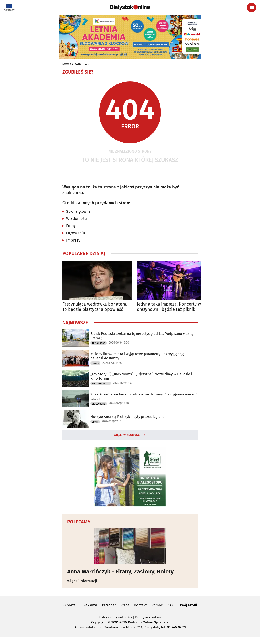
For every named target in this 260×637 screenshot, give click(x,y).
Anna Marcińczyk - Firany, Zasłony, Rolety (120, 571)
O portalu (71, 605)
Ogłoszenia (75, 233)
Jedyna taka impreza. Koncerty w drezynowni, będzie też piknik (169, 307)
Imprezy (73, 240)
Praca (124, 605)
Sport (95, 422)
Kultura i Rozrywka (101, 383)
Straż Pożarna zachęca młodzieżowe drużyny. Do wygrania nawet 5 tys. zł (144, 396)
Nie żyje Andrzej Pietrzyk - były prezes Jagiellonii (129, 417)
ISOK (171, 605)
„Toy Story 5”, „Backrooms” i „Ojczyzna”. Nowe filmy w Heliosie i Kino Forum (141, 376)
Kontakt (140, 605)
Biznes (95, 363)
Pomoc (157, 605)
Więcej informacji (82, 581)
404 (87, 63)
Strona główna (71, 63)
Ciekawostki (98, 404)
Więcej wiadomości (127, 435)
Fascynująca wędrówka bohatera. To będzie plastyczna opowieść (94, 307)
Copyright (99, 622)
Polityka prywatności (115, 617)
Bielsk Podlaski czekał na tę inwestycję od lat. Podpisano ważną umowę (141, 335)
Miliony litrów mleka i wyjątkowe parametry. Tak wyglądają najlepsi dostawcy (137, 356)
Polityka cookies (148, 617)
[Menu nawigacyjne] (251, 7)
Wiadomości (76, 218)
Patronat (109, 605)
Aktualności (98, 343)
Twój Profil (188, 605)
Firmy (71, 225)
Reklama (90, 605)
